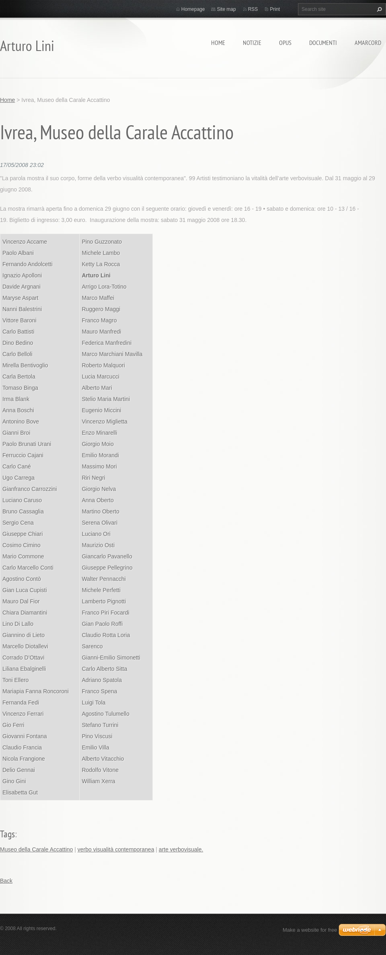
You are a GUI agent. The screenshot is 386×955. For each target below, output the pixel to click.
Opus (285, 43)
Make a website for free (310, 930)
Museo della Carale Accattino (36, 849)
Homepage (193, 9)
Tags (7, 834)
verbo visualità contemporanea (116, 849)
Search (378, 9)
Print (275, 9)
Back (6, 881)
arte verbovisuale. (181, 849)
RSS (253, 9)
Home (218, 43)
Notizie (252, 43)
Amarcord (368, 43)
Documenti (323, 43)
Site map (226, 9)
